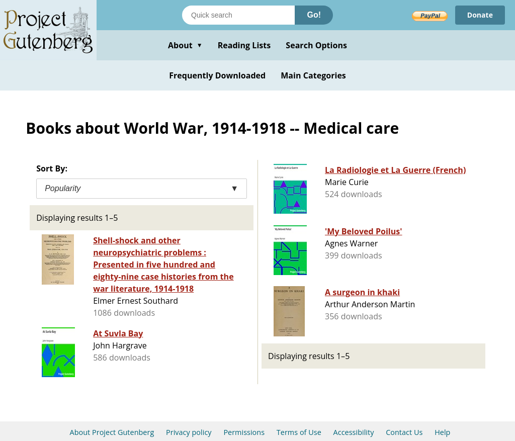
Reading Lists (244, 45)
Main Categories (313, 75)
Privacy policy (189, 432)
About (185, 45)
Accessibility (353, 432)
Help (442, 432)
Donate (480, 15)
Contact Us (404, 432)
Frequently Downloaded (217, 75)
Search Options (316, 45)
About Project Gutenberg (112, 432)
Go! (314, 15)
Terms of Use (299, 432)
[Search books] (238, 15)
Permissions (244, 432)
